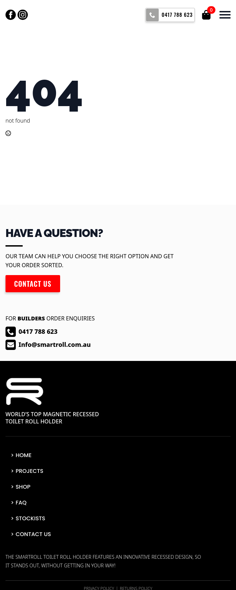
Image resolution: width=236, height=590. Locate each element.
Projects (29, 471)
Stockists (30, 518)
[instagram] (23, 15)
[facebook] (10, 15)
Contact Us (33, 534)
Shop (22, 487)
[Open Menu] (225, 14)
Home (23, 455)
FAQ (20, 503)
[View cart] (207, 14)
